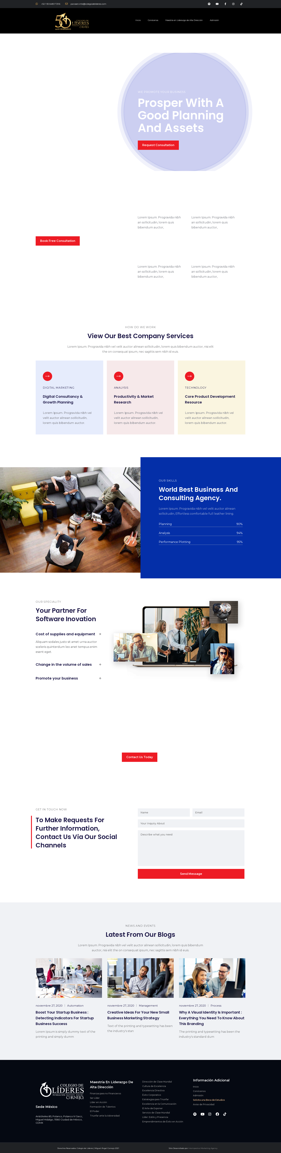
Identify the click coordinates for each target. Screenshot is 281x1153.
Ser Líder (95, 1098)
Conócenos (153, 20)
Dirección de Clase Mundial (157, 1081)
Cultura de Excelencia (154, 1086)
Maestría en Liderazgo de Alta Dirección (184, 20)
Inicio (138, 20)
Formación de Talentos (102, 1106)
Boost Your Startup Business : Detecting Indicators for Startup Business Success (65, 1018)
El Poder (94, 1111)
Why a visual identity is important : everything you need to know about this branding (211, 1018)
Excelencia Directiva (153, 1090)
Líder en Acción (98, 1102)
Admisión (214, 20)
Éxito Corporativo (151, 1095)
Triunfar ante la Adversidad (105, 1115)
